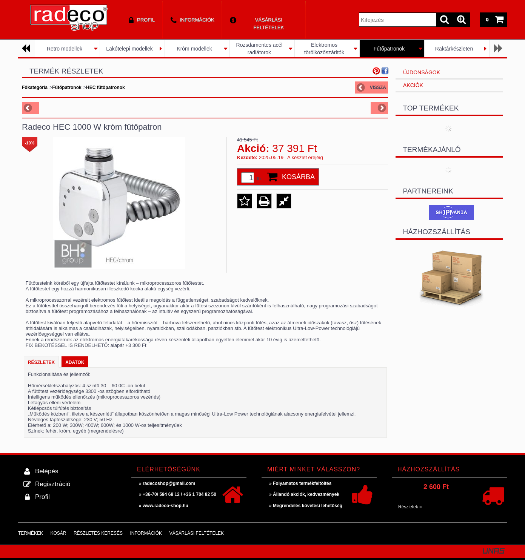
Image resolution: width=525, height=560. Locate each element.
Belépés (46, 471)
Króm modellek (194, 49)
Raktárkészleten (454, 49)
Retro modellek (64, 49)
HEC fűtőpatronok (105, 87)
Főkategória (35, 87)
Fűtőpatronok (389, 49)
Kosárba (298, 177)
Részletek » (410, 506)
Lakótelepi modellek (129, 49)
